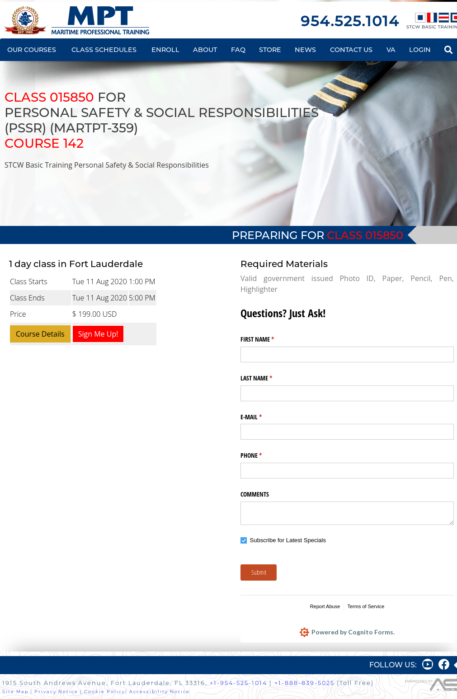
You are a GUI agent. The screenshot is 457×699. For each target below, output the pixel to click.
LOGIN (420, 50)
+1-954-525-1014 (238, 683)
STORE (270, 50)
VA (391, 50)
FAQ (238, 50)
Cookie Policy (104, 691)
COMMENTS (254, 494)
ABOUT (205, 50)
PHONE (261, 455)
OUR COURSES (31, 50)
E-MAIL (261, 417)
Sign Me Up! (98, 334)
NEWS (305, 50)
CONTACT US (351, 50)
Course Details (40, 334)
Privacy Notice (56, 691)
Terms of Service (365, 606)
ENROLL (165, 50)
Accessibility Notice (159, 691)
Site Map (15, 691)
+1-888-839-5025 (304, 683)
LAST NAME (266, 378)
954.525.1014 (350, 21)
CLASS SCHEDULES (104, 50)
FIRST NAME (267, 339)
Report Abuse (325, 606)
